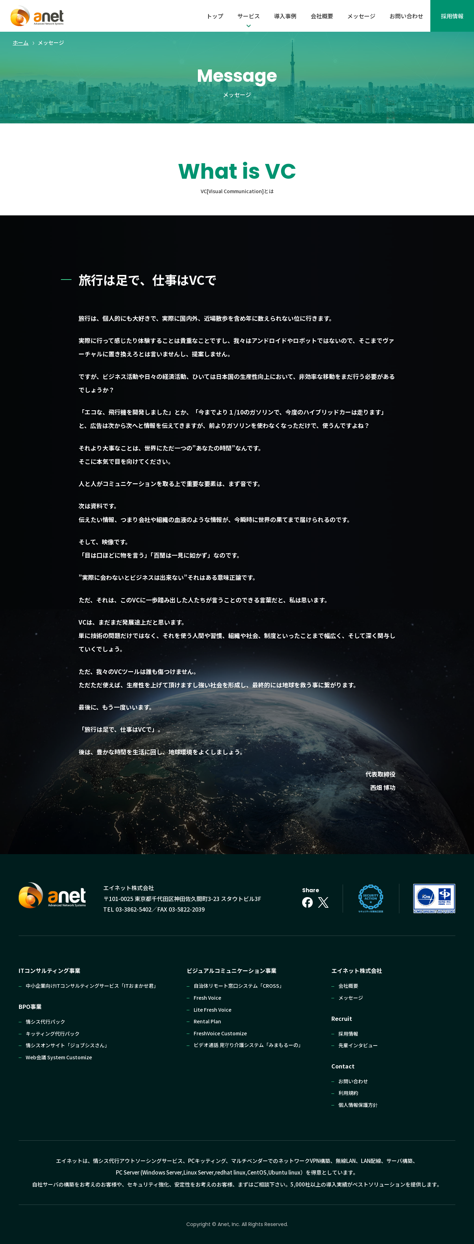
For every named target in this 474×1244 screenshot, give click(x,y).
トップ (214, 16)
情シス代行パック (45, 1021)
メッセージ (361, 16)
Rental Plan (207, 1021)
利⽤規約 (348, 1092)
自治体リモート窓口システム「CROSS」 (239, 985)
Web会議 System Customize (59, 1057)
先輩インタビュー (358, 1045)
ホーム (21, 42)
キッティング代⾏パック (53, 1033)
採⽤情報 (452, 16)
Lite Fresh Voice (212, 1009)
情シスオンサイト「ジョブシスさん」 (68, 1045)
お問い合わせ (406, 16)
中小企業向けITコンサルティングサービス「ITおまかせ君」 (92, 985)
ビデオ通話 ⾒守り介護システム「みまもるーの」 (248, 1044)
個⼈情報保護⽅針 (358, 1104)
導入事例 (285, 16)
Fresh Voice (207, 997)
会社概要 (322, 16)
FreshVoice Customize (220, 1033)
